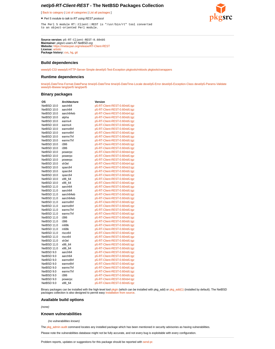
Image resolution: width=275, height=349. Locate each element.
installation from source (120, 295)
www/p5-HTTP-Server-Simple (76, 72)
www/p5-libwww (51, 89)
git (76, 55)
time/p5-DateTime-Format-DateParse (64, 86)
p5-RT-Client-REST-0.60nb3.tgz (114, 170)
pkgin (114, 292)
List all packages (99, 12)
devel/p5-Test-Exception (110, 72)
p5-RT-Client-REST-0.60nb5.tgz (114, 108)
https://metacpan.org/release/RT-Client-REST (81, 48)
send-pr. (148, 344)
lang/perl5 (68, 89)
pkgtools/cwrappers (160, 72)
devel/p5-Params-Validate (210, 86)
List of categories (76, 12)
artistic (57, 51)
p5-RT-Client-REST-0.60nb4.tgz (114, 116)
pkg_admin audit (57, 329)
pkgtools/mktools (136, 72)
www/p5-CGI (49, 72)
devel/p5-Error (152, 86)
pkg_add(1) (177, 292)
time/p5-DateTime (99, 86)
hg (71, 55)
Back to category (53, 12)
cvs (66, 55)
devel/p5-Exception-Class (177, 86)
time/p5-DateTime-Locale (126, 86)
